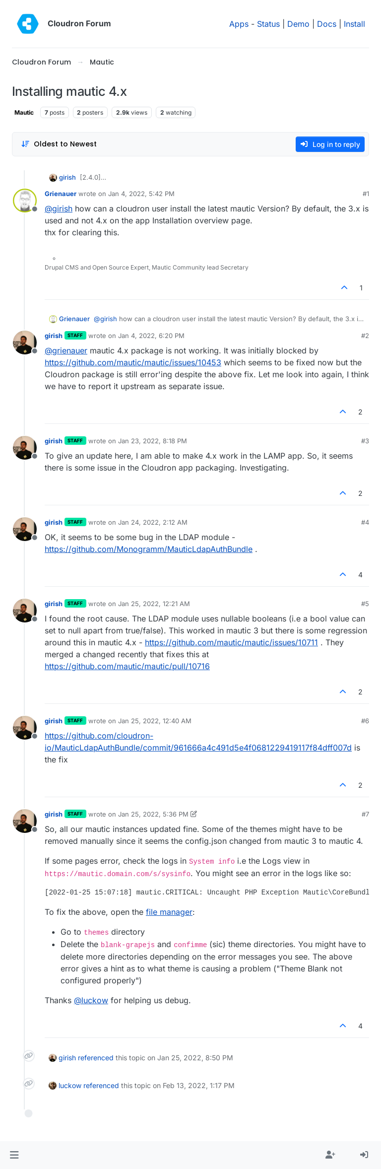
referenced (96, 1057)
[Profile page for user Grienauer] (25, 200)
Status (268, 24)
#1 (366, 194)
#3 (365, 441)
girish (67, 177)
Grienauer (60, 194)
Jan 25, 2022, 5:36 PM (153, 814)
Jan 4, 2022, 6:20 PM (151, 336)
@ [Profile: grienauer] (66, 350)
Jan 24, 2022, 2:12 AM (153, 522)
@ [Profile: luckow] (91, 1000)
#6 (365, 721)
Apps (239, 24)
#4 (365, 522)
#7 (365, 814)
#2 (365, 336)
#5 (365, 604)
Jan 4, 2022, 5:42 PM (141, 194)
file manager (169, 912)
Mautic (24, 112)
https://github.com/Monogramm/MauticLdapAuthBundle (149, 549)
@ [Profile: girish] (58, 208)
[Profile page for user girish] (25, 342)
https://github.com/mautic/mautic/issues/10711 (231, 642)
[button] (14, 1155)
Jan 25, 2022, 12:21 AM (154, 604)
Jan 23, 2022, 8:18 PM (152, 441)
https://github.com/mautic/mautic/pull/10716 (127, 666)
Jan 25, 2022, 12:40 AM (154, 721)
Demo (298, 24)
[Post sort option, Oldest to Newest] (58, 144)
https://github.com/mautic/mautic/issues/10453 (133, 362)
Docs (326, 24)
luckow (70, 1085)
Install (354, 24)
